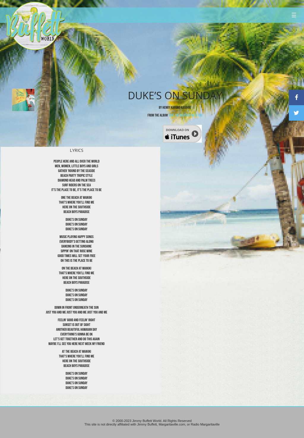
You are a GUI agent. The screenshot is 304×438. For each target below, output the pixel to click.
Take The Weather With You (185, 115)
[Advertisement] (182, 55)
